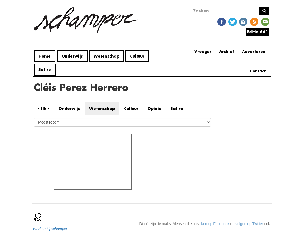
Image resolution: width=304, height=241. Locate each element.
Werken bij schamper (50, 229)
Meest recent (100, 149)
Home (44, 56)
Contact (258, 71)
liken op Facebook (214, 224)
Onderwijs (72, 56)
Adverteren (254, 51)
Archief (226, 51)
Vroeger (202, 51)
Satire (44, 69)
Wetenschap (106, 56)
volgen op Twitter (249, 224)
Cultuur (137, 56)
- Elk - (43, 108)
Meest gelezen (72, 149)
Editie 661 (257, 31)
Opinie (154, 108)
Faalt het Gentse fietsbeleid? (88, 183)
